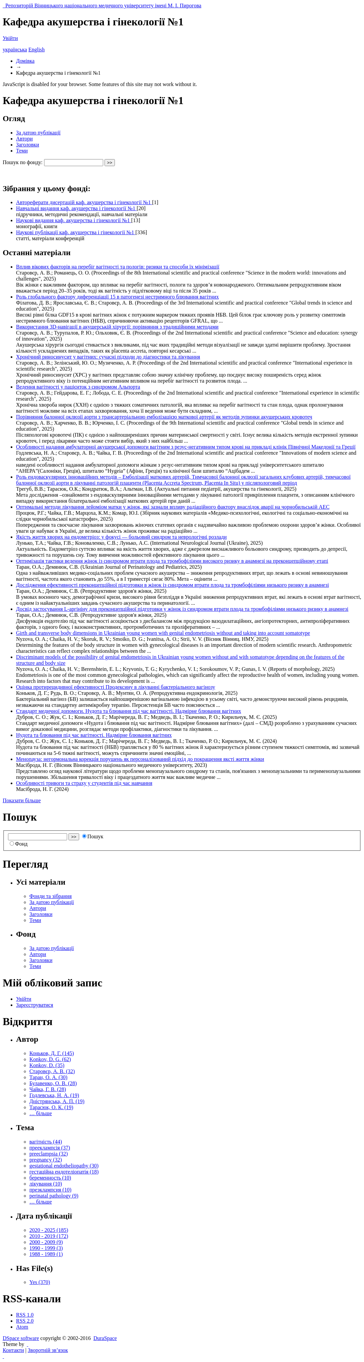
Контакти (13, 1350)
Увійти (10, 38)
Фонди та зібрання (50, 896)
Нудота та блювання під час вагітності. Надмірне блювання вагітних (94, 735)
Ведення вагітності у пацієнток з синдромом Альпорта (78, 387)
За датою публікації (38, 132)
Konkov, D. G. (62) (50, 1059)
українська (15, 49)
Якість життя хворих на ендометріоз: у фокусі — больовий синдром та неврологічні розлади (121, 537)
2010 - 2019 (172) (48, 1236)
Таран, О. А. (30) (48, 1077)
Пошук (93, 836)
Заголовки (27, 144)
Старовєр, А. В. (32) (52, 1071)
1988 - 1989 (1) (46, 1254)
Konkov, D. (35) (46, 1065)
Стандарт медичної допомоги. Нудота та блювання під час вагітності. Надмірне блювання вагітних (128, 711)
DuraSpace (105, 1338)
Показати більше (22, 800)
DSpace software (21, 1338)
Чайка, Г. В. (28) (47, 1089)
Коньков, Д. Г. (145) (51, 1053)
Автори (24, 138)
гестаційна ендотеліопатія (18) (64, 1172)
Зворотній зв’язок (48, 1350)
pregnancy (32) (45, 1160)
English (36, 49)
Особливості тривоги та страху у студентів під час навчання (84, 783)
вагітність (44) (45, 1142)
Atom (22, 1327)
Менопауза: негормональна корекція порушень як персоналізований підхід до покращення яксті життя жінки (140, 759)
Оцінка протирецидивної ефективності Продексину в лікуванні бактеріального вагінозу (115, 687)
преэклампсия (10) (50, 1190)
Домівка (25, 61)
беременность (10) (50, 1178)
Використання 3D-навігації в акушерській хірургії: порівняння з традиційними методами (117, 327)
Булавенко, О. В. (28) (53, 1083)
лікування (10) (45, 1184)
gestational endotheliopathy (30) (64, 1166)
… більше (40, 1113)
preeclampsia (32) (48, 1154)
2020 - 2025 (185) (48, 1230)
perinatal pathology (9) (53, 1196)
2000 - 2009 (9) (46, 1242)
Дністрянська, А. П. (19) (56, 1101)
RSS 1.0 (24, 1315)
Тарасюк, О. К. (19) (51, 1107)
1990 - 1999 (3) (46, 1248)
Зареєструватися (34, 1005)
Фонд (18, 844)
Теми (22, 150)
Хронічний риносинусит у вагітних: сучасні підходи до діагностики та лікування (108, 357)
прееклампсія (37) (49, 1148)
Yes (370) (39, 1282)
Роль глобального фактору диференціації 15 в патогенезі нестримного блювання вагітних (117, 297)
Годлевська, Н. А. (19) (54, 1095)
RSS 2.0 (24, 1321)
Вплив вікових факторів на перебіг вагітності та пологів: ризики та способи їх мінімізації (117, 267)
